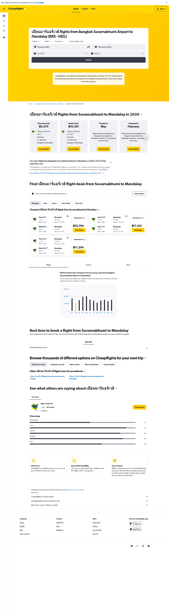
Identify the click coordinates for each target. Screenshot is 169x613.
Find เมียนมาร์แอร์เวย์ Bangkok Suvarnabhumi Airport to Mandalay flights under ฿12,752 (67, 173)
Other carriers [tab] (74, 364)
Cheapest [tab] (35, 203)
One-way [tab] (78, 203)
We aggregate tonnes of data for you (89, 500)
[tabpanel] (88, 296)
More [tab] (128, 265)
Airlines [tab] (88, 265)
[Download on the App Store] (135, 529)
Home (31, 104)
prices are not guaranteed (76, 490)
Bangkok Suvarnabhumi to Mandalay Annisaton (49, 104)
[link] (43, 149)
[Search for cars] (4, 25)
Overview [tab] (35, 397)
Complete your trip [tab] (57, 364)
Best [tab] (45, 203)
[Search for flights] (4, 16)
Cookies (40, 2)
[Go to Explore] (4, 30)
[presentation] (141, 114)
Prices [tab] (48, 265)
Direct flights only (76, 41)
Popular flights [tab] (109, 364)
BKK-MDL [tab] (88, 342)
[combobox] (36, 41)
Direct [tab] (54, 203)
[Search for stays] (4, 21)
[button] (166, 2)
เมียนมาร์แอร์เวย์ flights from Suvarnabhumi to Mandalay (86, 377)
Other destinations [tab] (92, 364)
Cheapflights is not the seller (89, 496)
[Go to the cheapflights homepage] (17, 9)
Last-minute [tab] (65, 203)
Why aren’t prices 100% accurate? (89, 505)
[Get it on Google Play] (135, 523)
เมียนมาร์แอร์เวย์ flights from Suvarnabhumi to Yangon (47, 377)
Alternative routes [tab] (38, 364)
